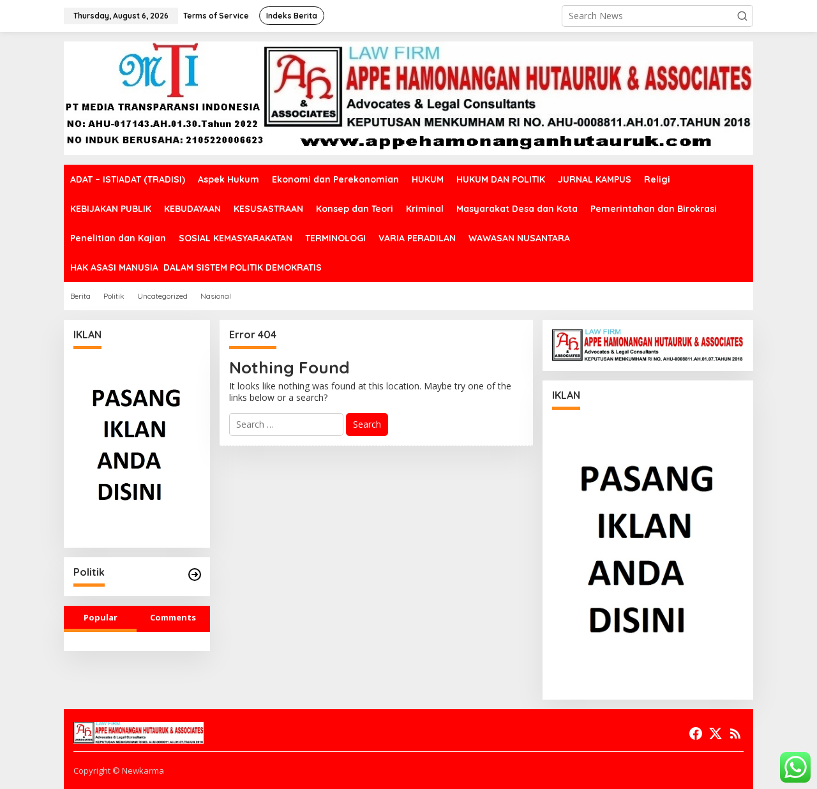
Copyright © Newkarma (118, 770)
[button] (742, 16)
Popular (100, 617)
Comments (173, 617)
